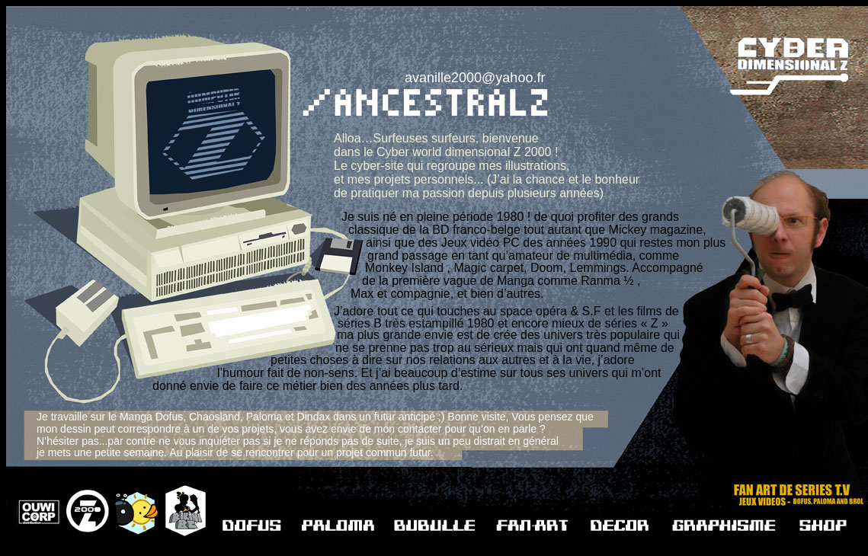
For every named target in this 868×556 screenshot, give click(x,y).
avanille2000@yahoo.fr (475, 77)
